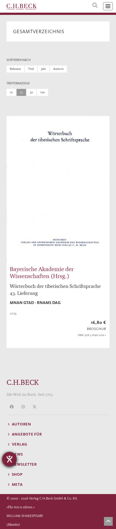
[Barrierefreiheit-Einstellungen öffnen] (9, 459)
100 (42, 92)
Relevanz (15, 69)
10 (11, 92)
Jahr (43, 69)
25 (21, 92)
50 (31, 92)
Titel (31, 69)
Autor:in (58, 69)
